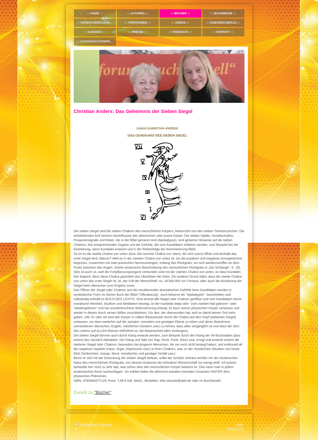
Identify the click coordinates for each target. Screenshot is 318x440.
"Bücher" (102, 392)
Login (239, 424)
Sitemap (105, 424)
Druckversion (86, 424)
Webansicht (235, 429)
